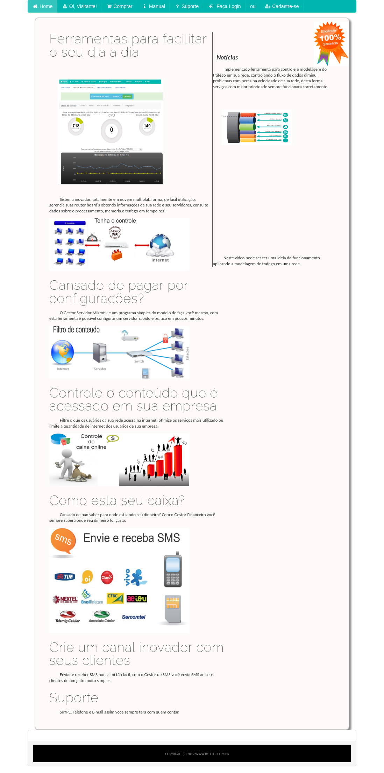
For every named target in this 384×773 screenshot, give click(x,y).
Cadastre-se (282, 6)
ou (253, 6)
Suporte (186, 6)
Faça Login (224, 6)
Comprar (119, 6)
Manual (153, 6)
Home (42, 6)
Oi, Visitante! (79, 6)
